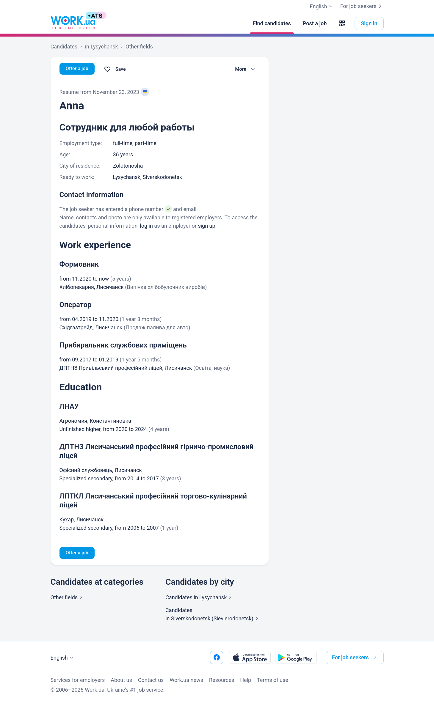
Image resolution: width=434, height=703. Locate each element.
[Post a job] (315, 23)
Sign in (369, 23)
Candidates (199, 598)
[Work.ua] (73, 23)
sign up (206, 226)
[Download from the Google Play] (296, 657)
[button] (342, 23)
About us (121, 680)
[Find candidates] (272, 23)
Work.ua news (186, 680)
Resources (221, 680)
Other (68, 598)
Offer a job (78, 69)
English (63, 658)
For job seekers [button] (355, 657)
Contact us (151, 680)
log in (146, 226)
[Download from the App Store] (250, 657)
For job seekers (361, 6)
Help (245, 680)
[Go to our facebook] (216, 657)
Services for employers (78, 680)
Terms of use (272, 680)
